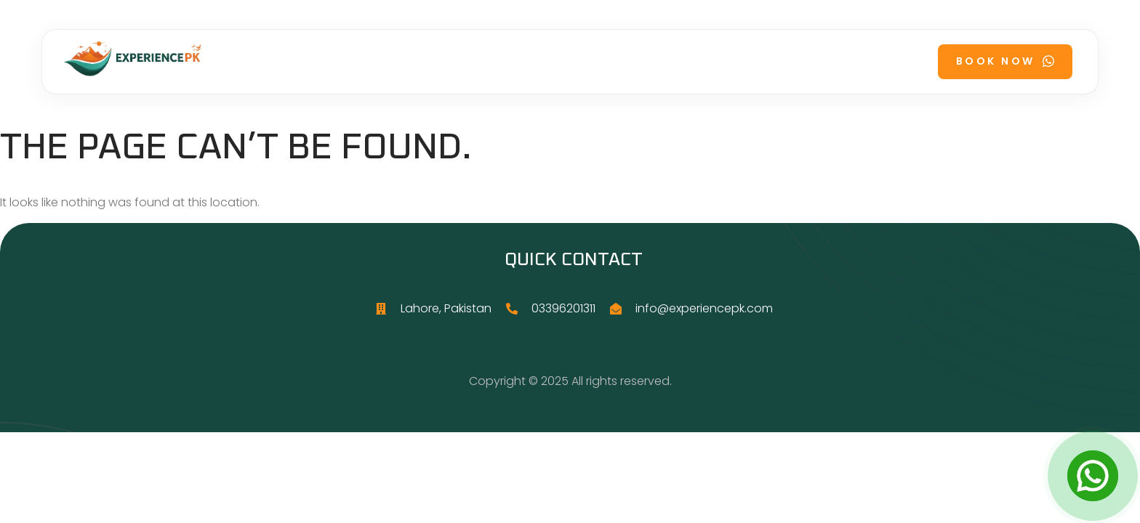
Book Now (1005, 61)
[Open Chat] (1092, 475)
